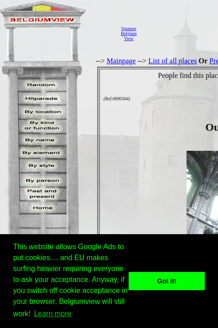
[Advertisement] (180, 33)
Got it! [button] (166, 281)
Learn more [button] (53, 314)
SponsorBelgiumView (128, 33)
